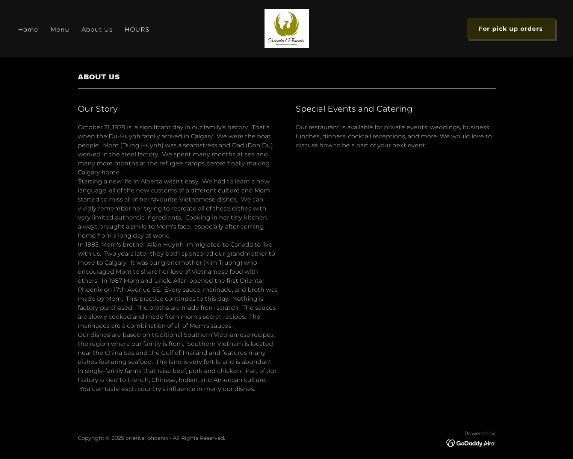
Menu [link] (60, 29)
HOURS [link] (137, 29)
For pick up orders (511, 28)
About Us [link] (97, 29)
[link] (287, 28)
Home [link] (28, 29)
